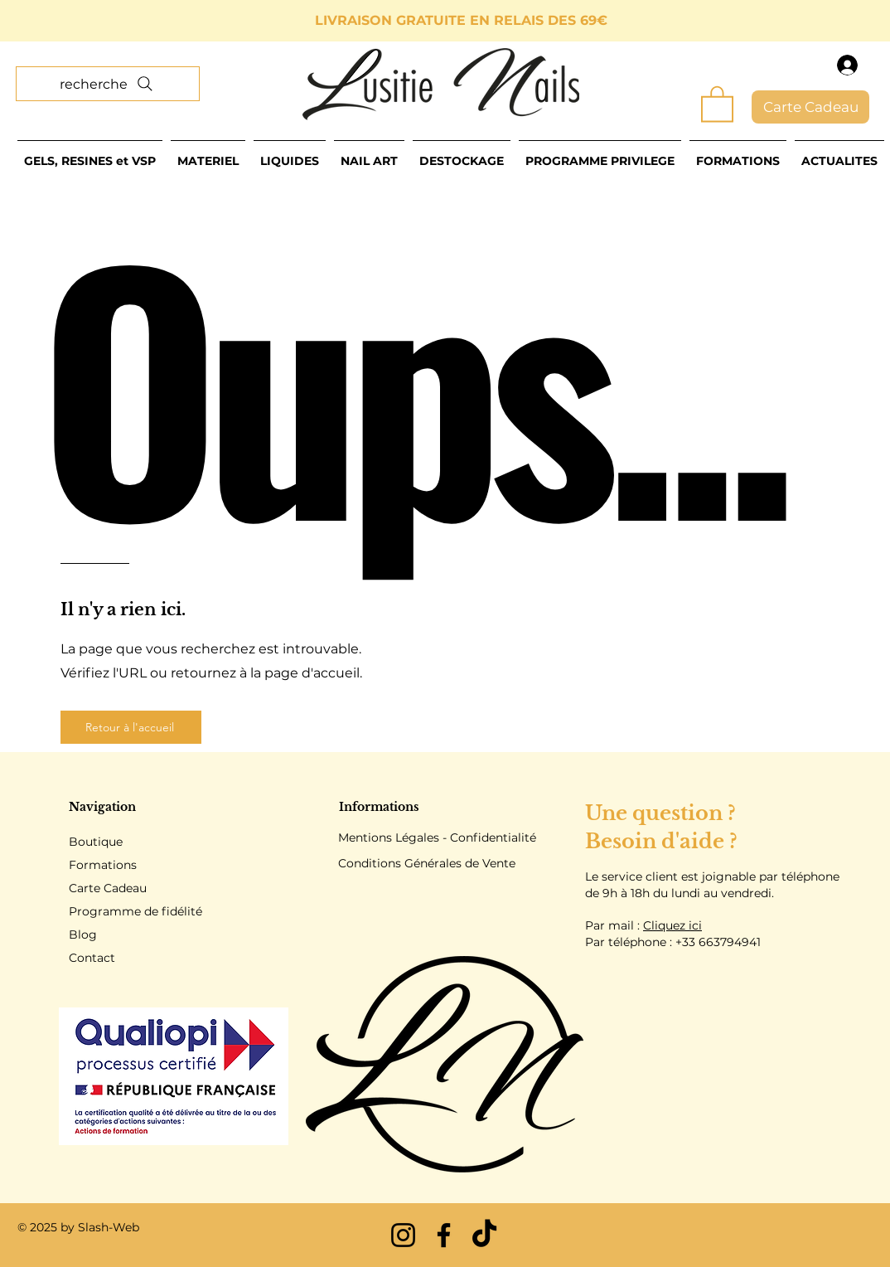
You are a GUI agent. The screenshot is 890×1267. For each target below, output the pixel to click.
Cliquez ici (672, 925)
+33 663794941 (718, 941)
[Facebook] (444, 1235)
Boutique (96, 841)
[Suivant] (803, 21)
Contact (92, 957)
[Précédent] (87, 21)
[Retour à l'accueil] (130, 727)
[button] (717, 103)
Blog (83, 934)
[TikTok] (484, 1235)
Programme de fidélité (135, 911)
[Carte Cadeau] (810, 107)
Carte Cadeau (108, 888)
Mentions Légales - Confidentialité (437, 837)
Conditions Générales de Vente (426, 863)
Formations (103, 864)
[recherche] (108, 83)
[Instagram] (403, 1235)
